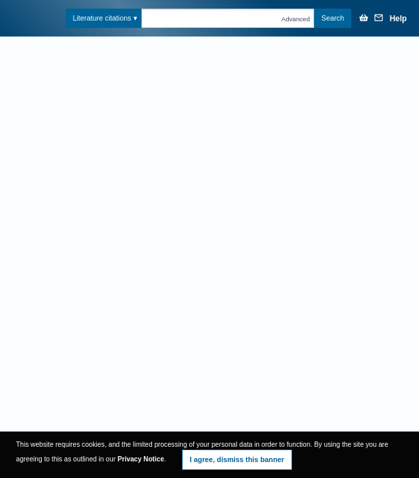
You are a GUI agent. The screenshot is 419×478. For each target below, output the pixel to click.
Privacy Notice (141, 459)
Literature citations (101, 18)
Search (332, 18)
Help (398, 19)
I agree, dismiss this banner (237, 459)
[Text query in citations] (227, 18)
